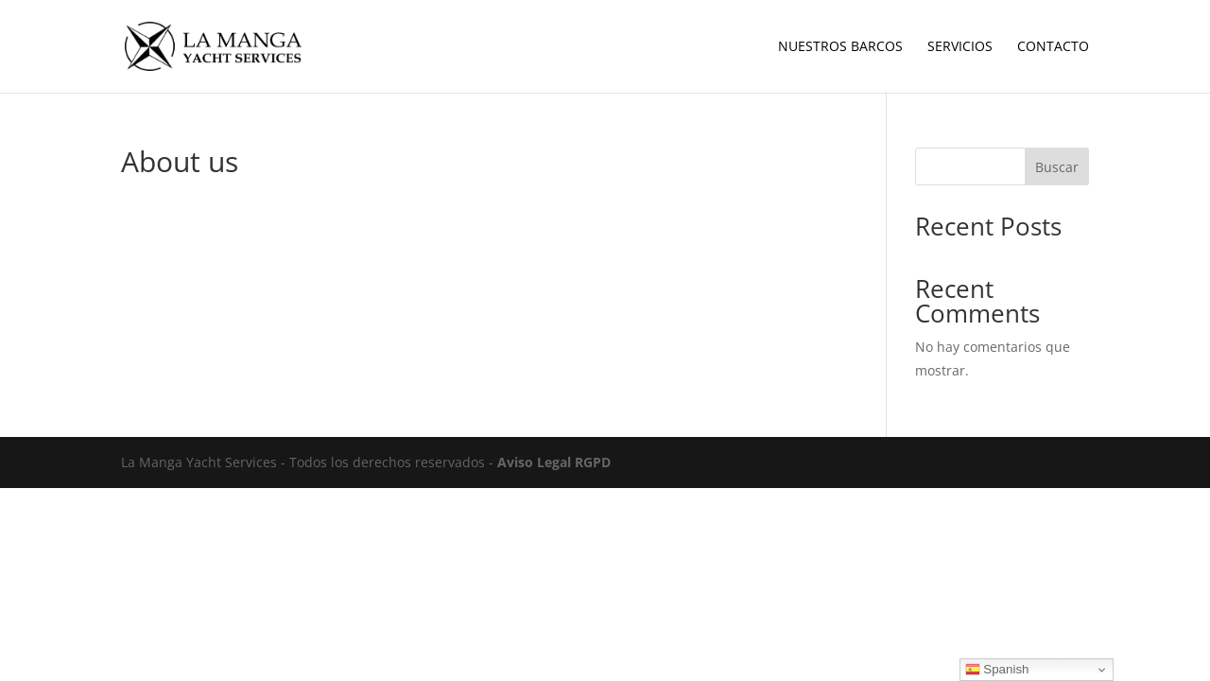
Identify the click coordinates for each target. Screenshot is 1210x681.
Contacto (1053, 47)
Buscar (1057, 167)
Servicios (960, 47)
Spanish (997, 669)
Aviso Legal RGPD (554, 462)
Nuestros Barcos (840, 47)
